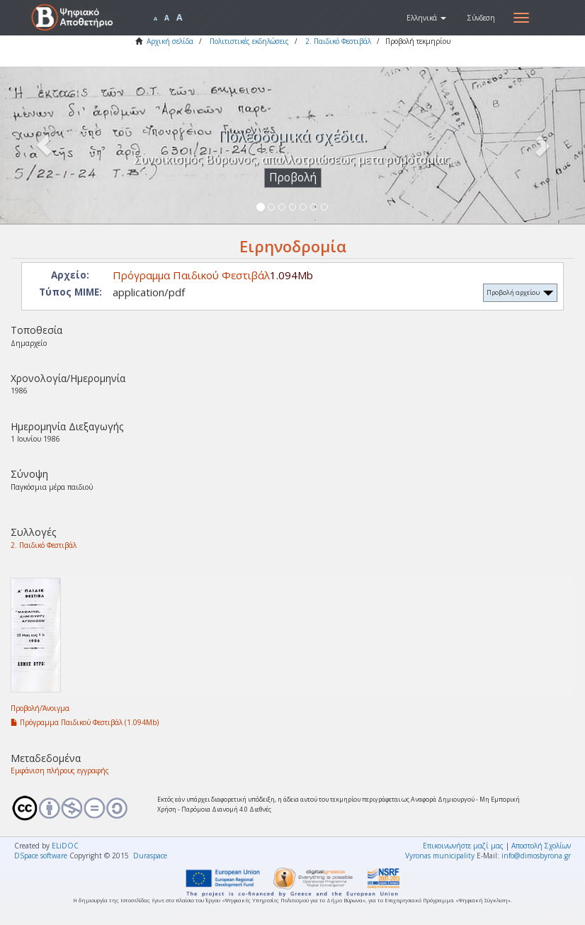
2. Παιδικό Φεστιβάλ (338, 41)
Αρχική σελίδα (170, 41)
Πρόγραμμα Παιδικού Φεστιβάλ (191, 275)
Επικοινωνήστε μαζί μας (463, 846)
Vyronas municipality (440, 855)
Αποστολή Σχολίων (541, 846)
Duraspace (150, 855)
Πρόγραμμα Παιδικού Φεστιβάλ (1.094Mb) (85, 722)
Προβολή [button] (293, 177)
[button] (426, 17)
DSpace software (40, 855)
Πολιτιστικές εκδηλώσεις (249, 41)
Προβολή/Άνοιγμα (40, 708)
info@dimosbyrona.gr (536, 855)
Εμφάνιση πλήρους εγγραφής (60, 770)
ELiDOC (65, 846)
